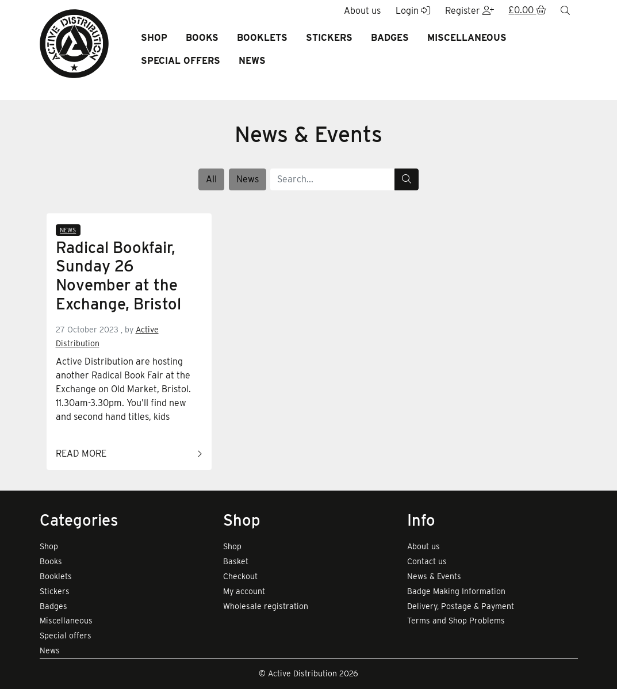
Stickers (329, 37)
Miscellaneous (467, 37)
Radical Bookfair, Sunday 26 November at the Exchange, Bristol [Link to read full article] (118, 276)
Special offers (180, 60)
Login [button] (413, 10)
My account (244, 591)
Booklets (262, 37)
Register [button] (469, 10)
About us (423, 546)
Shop (154, 37)
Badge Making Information (456, 591)
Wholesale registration (265, 606)
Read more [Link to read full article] (129, 454)
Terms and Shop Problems (456, 620)
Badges (390, 37)
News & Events (434, 576)
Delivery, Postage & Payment (460, 606)
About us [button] (362, 10)
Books (202, 37)
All (211, 179)
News (252, 60)
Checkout (240, 576)
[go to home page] (74, 42)
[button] (527, 11)
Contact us (427, 561)
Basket (235, 561)
